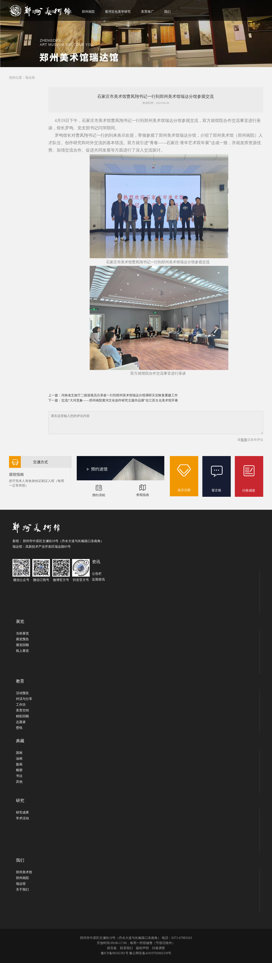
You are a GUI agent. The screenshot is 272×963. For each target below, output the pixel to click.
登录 (244, 439)
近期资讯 (98, 579)
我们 (167, 11)
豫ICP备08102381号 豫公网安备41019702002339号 (136, 953)
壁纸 (19, 728)
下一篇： (54, 400)
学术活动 (22, 818)
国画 (19, 753)
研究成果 (22, 812)
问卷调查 (158, 948)
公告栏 (97, 573)
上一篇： (54, 395)
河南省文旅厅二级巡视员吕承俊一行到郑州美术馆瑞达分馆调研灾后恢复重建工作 (119, 395)
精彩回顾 (22, 716)
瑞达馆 (30, 77)
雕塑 (19, 770)
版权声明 (142, 948)
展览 (68, 11)
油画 (19, 758)
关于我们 (22, 889)
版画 (19, 764)
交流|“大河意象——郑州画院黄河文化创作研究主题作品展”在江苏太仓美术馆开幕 (119, 400)
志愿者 (21, 722)
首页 (35, 11)
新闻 (52, 11)
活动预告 (22, 693)
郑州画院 (88, 11)
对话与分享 (24, 699)
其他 (19, 781)
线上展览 (22, 650)
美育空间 (22, 710)
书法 (19, 776)
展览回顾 (22, 645)
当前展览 (22, 633)
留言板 (112, 948)
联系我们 (126, 948)
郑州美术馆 (24, 872)
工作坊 (21, 704)
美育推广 (147, 11)
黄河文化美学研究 (118, 11)
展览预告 (22, 639)
